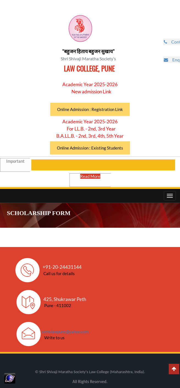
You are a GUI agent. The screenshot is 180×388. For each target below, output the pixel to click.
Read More (91, 179)
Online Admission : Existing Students (90, 147)
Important (16, 164)
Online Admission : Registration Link (90, 109)
